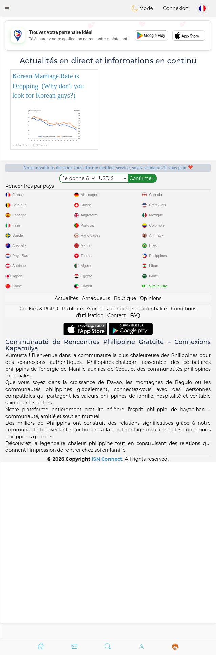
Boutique (125, 475)
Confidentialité (149, 486)
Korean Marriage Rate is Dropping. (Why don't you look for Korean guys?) (48, 85)
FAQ (135, 492)
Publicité (72, 486)
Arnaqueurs (96, 475)
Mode (142, 8)
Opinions (150, 475)
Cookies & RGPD (39, 486)
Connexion (176, 8)
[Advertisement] (108, 35)
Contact (116, 492)
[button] (7, 7)
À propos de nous (107, 486)
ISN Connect (107, 636)
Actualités (66, 475)
